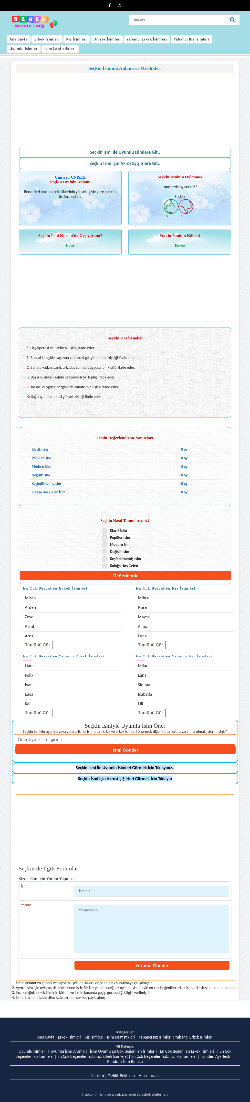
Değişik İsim (119, 551)
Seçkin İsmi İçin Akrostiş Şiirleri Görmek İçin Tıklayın (125, 778)
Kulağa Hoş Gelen (124, 565)
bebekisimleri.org (154, 1094)
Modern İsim (120, 544)
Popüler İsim (120, 537)
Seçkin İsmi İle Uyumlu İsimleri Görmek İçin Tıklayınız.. (125, 767)
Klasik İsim (118, 530)
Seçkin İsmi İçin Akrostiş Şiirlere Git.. (125, 163)
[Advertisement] (125, 107)
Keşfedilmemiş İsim (125, 558)
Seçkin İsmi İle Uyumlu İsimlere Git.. (125, 152)
